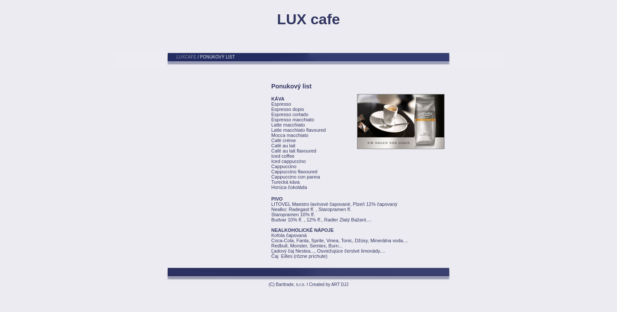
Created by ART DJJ (328, 284)
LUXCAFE (186, 57)
